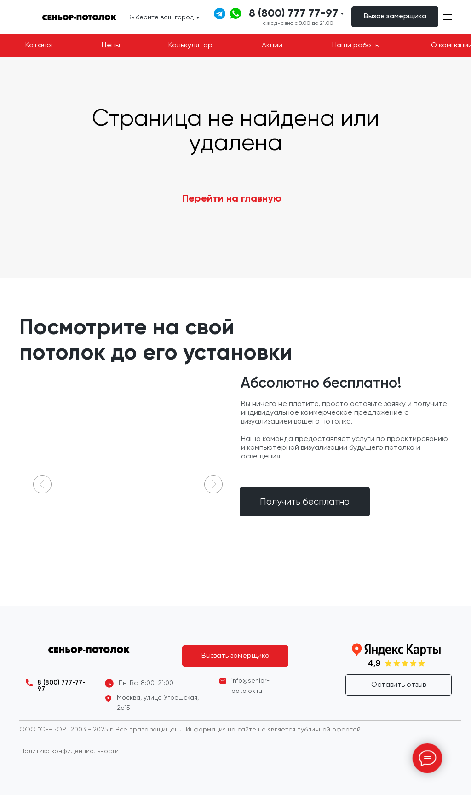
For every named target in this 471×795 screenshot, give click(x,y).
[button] (394, 16)
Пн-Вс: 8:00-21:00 (146, 683)
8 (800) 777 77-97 (293, 13)
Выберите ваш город (160, 17)
